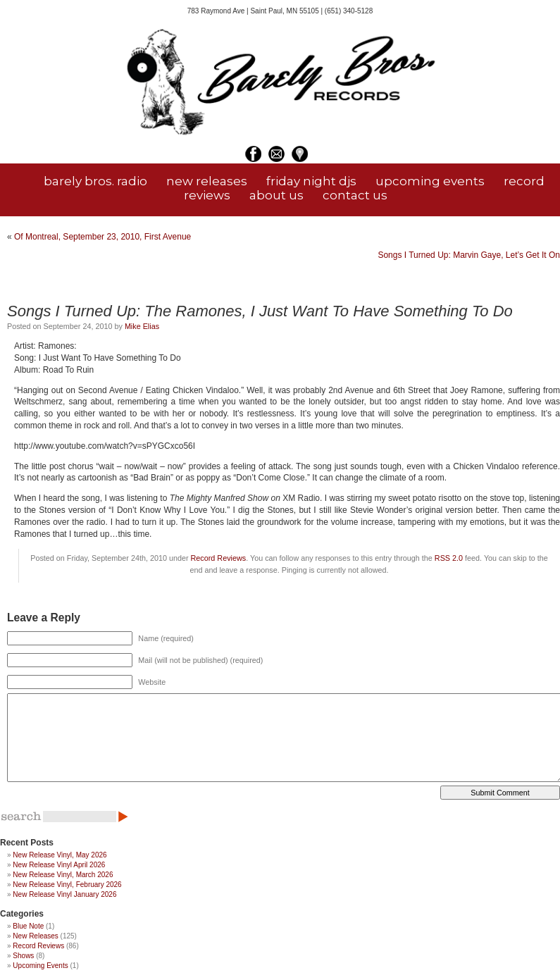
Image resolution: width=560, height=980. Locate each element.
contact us (355, 195)
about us (276, 195)
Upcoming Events (40, 965)
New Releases (35, 936)
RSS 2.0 (449, 558)
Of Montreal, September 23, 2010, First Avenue (102, 237)
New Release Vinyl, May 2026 (59, 855)
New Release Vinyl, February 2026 (67, 884)
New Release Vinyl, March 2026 (63, 875)
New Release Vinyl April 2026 (59, 865)
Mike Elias (142, 326)
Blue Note (28, 926)
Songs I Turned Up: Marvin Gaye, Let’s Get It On (469, 255)
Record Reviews (219, 558)
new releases (206, 181)
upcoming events (430, 181)
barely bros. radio (95, 181)
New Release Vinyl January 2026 (64, 894)
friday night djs (311, 181)
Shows (23, 956)
